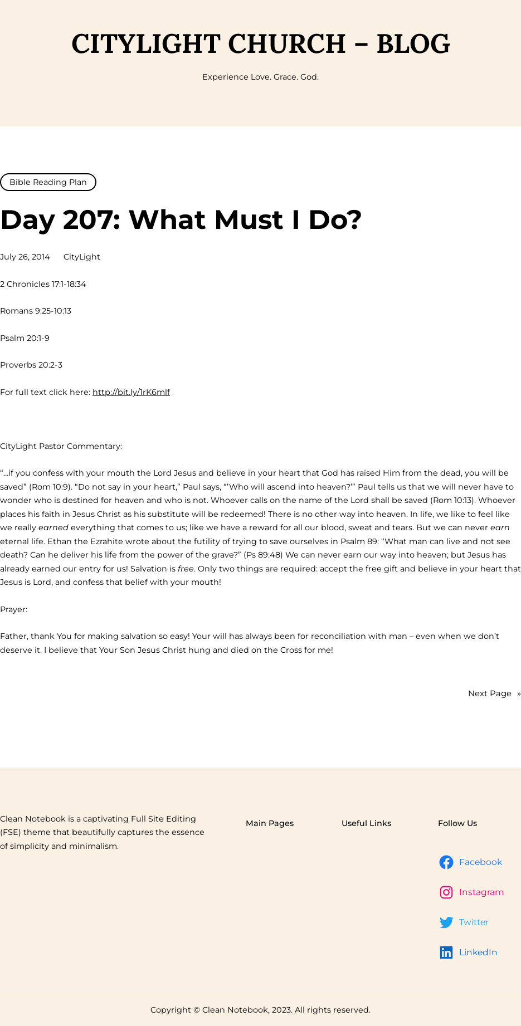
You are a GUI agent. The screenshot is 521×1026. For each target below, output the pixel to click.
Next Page (494, 694)
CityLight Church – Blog (260, 43)
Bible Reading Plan (48, 182)
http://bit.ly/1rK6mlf (131, 392)
